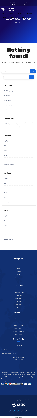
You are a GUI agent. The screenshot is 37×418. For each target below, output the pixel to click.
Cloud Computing (8, 91)
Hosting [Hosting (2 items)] (7, 127)
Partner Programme (18, 331)
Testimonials (7, 160)
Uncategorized (7, 109)
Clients (5, 155)
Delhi (20, 401)
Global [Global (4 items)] (30, 123)
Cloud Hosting (7, 95)
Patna (12, 401)
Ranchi (16, 401)
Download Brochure (9, 164)
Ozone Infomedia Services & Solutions (22, 399)
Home (2, 13)
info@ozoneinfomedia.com (23, 2)
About (10, 13)
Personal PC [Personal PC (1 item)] (15, 127)
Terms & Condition (18, 292)
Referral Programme (18, 328)
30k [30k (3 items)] (6, 123)
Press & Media (18, 334)
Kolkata (24, 401)
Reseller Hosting (8, 100)
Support (22, 4)
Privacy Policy (18, 295)
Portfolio (3, 17)
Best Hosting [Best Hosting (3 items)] (22, 123)
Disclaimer (18, 301)
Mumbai (28, 401)
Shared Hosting (8, 105)
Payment (6, 150)
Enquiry (14, 4)
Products (29, 13)
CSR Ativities (18, 322)
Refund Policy (18, 298)
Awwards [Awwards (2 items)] (13, 123)
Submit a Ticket (18, 325)
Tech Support (18, 319)
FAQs (18, 308)
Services (19, 13)
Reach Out (13, 17)
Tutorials (18, 304)
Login (22, 17)
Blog (5, 145)
